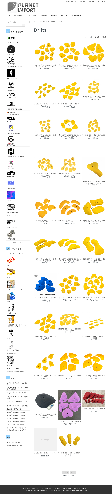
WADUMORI (11, 86)
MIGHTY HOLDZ (12, 39)
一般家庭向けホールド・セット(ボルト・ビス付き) (17, 321)
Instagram (63, 15)
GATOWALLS (11, 141)
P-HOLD (11, 196)
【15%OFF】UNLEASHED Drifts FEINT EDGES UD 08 (69, 135)
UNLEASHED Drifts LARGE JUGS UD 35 (93, 337)
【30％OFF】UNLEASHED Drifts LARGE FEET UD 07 (69, 66)
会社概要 (53, 15)
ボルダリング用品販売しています (17, 401)
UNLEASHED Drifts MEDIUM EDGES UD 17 (45, 174)
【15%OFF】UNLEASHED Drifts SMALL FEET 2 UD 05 (69, 298)
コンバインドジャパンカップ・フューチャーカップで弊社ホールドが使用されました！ (17, 429)
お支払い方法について (14, 442)
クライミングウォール (14, 285)
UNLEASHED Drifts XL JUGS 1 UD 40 (45, 376)
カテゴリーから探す (14, 15)
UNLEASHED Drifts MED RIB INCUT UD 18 (69, 329)
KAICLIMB (11, 174)
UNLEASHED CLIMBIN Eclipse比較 (17, 397)
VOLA (11, 119)
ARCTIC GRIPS (12, 74)
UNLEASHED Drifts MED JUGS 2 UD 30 (45, 337)
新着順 (104, 37)
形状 (11, 297)
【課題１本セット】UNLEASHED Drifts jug (94, 409)
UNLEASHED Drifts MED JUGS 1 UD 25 (69, 104)
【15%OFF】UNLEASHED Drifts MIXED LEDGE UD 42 (45, 259)
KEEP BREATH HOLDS (14, 105)
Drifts (60, 22)
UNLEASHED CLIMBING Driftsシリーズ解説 (18, 388)
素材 (11, 273)
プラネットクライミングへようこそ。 (17, 392)
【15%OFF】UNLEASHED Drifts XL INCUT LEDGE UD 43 (69, 259)
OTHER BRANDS (12, 208)
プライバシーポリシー (68, 488)
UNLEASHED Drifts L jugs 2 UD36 (45, 298)
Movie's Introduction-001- (16, 412)
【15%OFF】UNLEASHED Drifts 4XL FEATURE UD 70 (94, 259)
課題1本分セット (12, 361)
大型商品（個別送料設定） (16, 371)
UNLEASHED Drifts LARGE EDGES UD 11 (69, 221)
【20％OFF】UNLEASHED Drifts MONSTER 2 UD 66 (45, 415)
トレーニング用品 (13, 368)
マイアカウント (70, 2)
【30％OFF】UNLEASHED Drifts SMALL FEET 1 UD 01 (45, 66)
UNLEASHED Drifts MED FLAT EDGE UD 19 (69, 174)
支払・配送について (34, 488)
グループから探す (31, 15)
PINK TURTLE (11, 164)
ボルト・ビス (11, 309)
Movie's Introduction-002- (16, 415)
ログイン (90, 2)
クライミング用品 (13, 346)
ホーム (36, 22)
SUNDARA (11, 50)
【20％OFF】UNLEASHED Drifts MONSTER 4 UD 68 (93, 182)
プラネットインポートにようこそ (17, 383)
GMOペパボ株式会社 (64, 490)
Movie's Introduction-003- (16, 418)
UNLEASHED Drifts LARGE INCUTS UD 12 (45, 221)
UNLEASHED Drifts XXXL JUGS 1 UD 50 (93, 376)
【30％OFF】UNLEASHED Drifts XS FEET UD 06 (45, 135)
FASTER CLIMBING (13, 129)
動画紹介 (43, 15)
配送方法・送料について (15, 445)
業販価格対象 (11, 353)
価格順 (97, 37)
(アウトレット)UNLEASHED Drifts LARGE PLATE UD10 (69, 422)
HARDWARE (11, 235)
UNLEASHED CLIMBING (48, 22)
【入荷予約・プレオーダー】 (16, 253)
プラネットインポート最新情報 (17, 405)
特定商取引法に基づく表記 (51, 488)
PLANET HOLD (12, 95)
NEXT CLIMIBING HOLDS (15, 152)
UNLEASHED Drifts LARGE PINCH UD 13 (69, 453)
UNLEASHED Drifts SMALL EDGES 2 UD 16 (93, 135)
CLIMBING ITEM (12, 223)
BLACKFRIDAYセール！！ (15, 409)
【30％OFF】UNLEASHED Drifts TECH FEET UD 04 (93, 97)
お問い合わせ (75, 15)
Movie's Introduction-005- (16, 424)
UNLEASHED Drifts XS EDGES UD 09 (45, 453)
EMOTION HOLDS (13, 113)
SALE (11, 261)
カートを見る (101, 2)
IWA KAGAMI (11, 184)
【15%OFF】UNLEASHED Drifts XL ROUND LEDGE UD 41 (94, 221)
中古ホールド (11, 215)
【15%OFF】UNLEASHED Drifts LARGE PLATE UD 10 (94, 66)
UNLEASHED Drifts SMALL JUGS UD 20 (45, 104)
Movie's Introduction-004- (16, 421)
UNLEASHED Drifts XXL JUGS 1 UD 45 (69, 376)
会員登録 (81, 2)
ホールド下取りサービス (15, 242)
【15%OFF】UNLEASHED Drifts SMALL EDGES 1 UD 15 (94, 298)
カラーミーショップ (31, 490)
